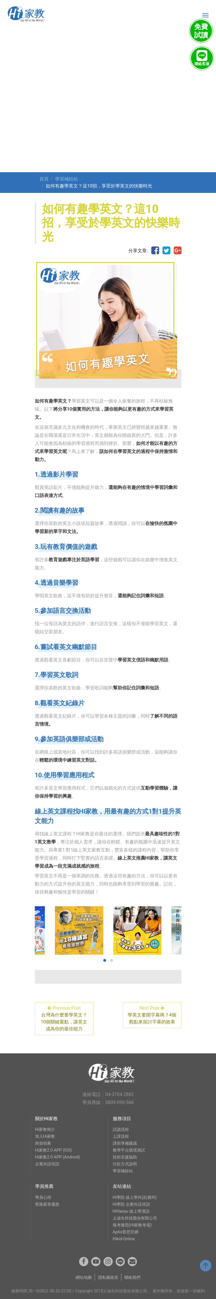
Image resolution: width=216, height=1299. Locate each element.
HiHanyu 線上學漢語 (131, 1211)
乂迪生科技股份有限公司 (135, 1218)
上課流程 (121, 1136)
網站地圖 (84, 1277)
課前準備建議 (125, 1143)
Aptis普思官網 (125, 1232)
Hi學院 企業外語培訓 (131, 1204)
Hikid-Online (124, 1239)
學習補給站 (66, 179)
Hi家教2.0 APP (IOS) (53, 1150)
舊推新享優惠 (47, 1204)
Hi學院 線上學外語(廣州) (135, 1197)
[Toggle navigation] (205, 15)
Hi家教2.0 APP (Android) (57, 1157)
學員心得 (43, 1197)
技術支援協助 (125, 1157)
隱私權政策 (108, 1277)
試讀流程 (121, 1129)
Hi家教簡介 (45, 1129)
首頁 (44, 179)
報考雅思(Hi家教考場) (132, 1225)
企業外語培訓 (47, 1164)
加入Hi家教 (45, 1136)
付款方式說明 (125, 1164)
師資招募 (43, 1143)
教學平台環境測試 (129, 1150)
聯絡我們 (132, 1277)
